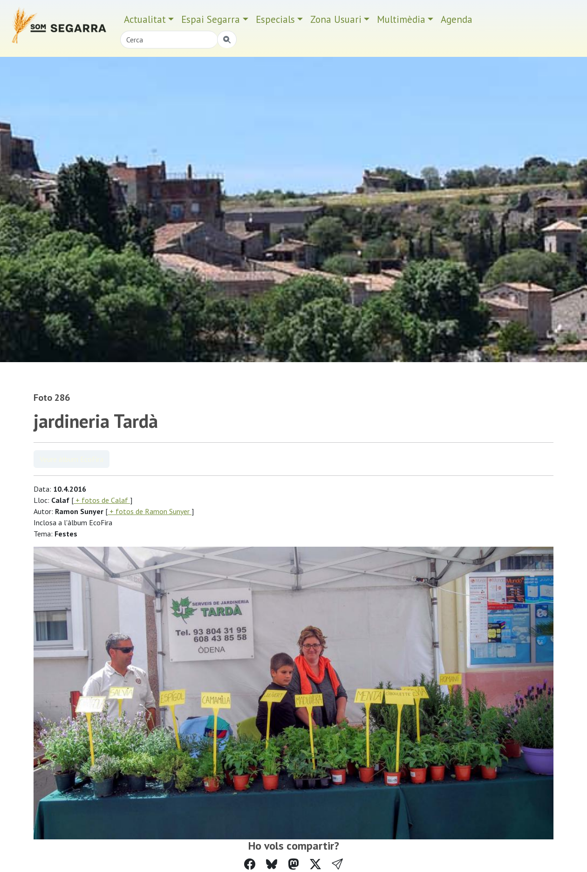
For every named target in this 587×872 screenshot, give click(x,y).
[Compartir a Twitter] (315, 864)
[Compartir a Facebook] (249, 864)
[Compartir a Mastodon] (293, 864)
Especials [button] (275, 19)
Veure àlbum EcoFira (71, 459)
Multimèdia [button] (401, 19)
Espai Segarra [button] (210, 19)
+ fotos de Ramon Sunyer (149, 511)
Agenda (456, 19)
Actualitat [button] (145, 19)
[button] (337, 864)
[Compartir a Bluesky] (271, 864)
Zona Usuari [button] (336, 19)
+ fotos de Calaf (102, 500)
